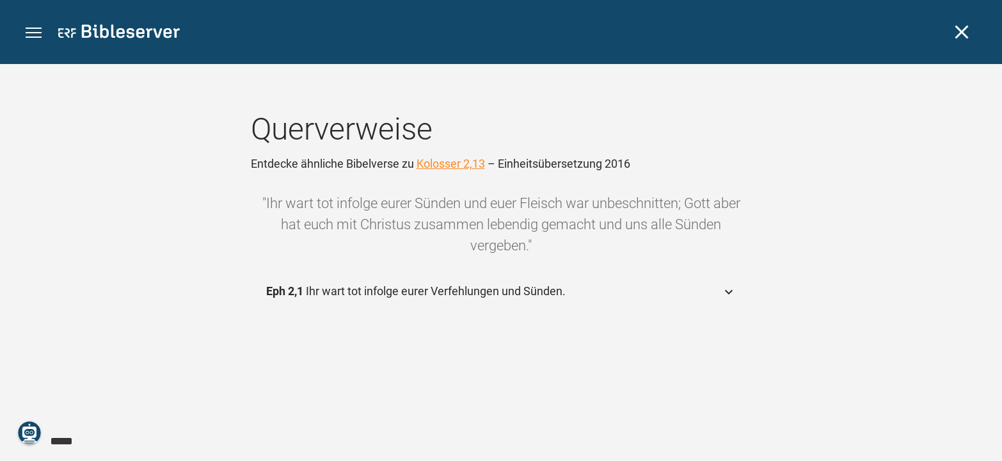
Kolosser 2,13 (451, 163)
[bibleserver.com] (119, 33)
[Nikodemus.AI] (29, 432)
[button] (34, 33)
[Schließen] (961, 32)
